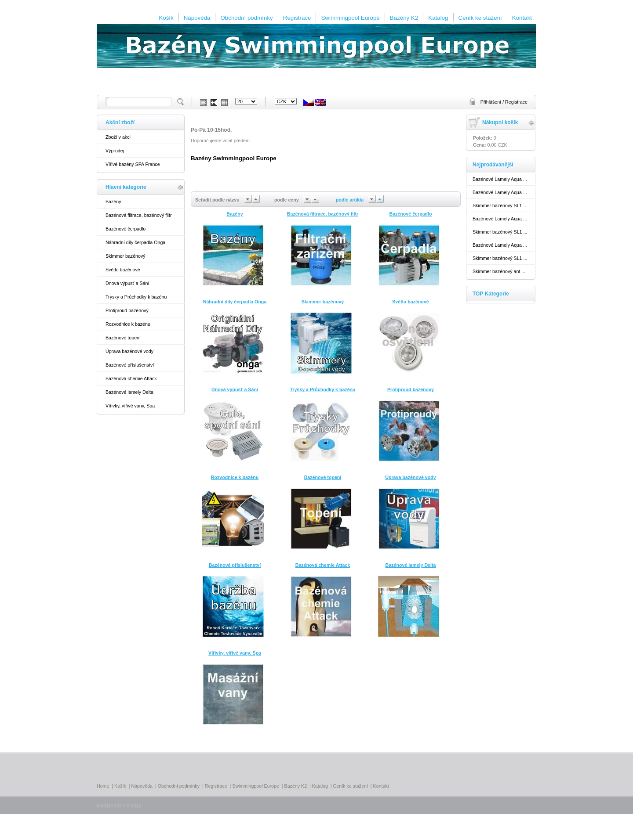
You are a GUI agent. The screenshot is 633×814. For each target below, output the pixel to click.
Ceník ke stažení (480, 17)
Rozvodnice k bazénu (128, 324)
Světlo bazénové (123, 269)
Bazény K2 (404, 17)
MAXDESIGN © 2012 (119, 805)
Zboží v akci (118, 137)
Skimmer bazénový (126, 256)
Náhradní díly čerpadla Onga (135, 242)
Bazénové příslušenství (130, 364)
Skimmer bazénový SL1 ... (500, 205)
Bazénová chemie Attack (131, 378)
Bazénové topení (123, 337)
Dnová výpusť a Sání (127, 283)
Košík (166, 17)
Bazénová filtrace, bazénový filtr (138, 215)
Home (103, 786)
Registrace (297, 17)
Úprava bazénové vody (129, 351)
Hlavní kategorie (126, 187)
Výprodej (115, 150)
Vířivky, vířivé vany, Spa (130, 405)
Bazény (113, 201)
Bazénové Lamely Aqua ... (500, 179)
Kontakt (522, 17)
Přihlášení (491, 101)
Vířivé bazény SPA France (133, 164)
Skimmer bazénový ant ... (499, 271)
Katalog (438, 17)
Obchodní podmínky (246, 17)
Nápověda (197, 17)
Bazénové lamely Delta (129, 392)
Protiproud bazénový (127, 310)
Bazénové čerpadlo (126, 228)
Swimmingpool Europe (350, 17)
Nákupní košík (500, 122)
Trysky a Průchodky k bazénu (136, 296)
